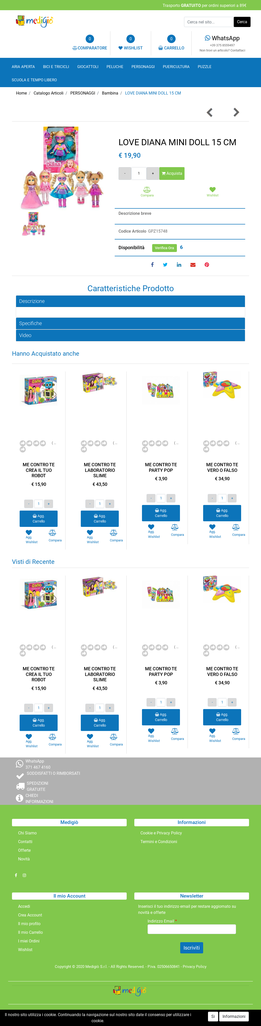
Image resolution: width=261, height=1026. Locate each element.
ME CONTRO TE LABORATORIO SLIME (100, 470)
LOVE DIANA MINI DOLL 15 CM (153, 93)
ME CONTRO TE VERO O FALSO (222, 467)
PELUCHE (115, 66)
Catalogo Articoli (48, 93)
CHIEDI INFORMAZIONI (39, 798)
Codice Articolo (132, 231)
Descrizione (32, 301)
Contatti (25, 841)
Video (25, 335)
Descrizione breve (135, 213)
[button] (242, 22)
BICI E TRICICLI (56, 66)
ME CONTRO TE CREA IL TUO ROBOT (39, 470)
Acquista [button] (172, 173)
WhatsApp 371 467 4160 (37, 764)
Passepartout (141, 1015)
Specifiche (30, 323)
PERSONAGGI (143, 66)
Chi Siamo (27, 833)
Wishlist (25, 949)
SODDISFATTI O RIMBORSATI (53, 773)
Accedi (24, 906)
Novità (24, 859)
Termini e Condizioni (158, 841)
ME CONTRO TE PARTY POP (161, 467)
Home (21, 93)
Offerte (24, 850)
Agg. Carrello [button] (39, 518)
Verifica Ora (164, 248)
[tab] (130, 301)
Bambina (110, 93)
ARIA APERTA (23, 66)
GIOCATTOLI (87, 66)
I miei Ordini (29, 941)
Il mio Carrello (30, 932)
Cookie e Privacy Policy (161, 833)
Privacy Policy (194, 966)
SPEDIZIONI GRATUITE (37, 786)
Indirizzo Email (162, 921)
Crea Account (30, 915)
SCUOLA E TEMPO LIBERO (34, 80)
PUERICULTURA (176, 66)
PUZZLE (205, 66)
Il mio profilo (29, 923)
